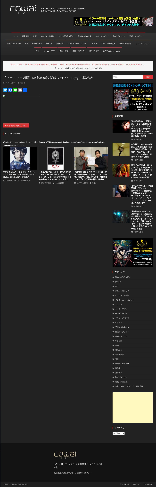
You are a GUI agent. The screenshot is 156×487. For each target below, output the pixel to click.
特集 (117, 359)
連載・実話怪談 (78, 51)
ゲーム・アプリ (50, 51)
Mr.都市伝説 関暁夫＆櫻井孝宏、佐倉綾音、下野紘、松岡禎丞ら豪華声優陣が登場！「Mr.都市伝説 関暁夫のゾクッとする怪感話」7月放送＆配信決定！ (17, 125)
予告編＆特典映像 (84, 36)
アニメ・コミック (142, 44)
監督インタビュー (136, 36)
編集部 (117, 368)
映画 (35, 36)
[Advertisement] (133, 407)
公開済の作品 (94, 51)
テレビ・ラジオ (125, 44)
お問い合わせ (148, 484)
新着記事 (25, 36)
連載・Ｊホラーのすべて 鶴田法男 (38, 44)
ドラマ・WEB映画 (108, 44)
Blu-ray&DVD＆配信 (66, 36)
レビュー (93, 44)
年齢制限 (118, 341)
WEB (38, 51)
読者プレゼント (119, 36)
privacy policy (136, 484)
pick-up (118, 282)
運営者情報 (125, 484)
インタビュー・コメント (76, 44)
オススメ (118, 304)
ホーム (15, 36)
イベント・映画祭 (47, 36)
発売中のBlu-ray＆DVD (111, 51)
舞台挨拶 (59, 44)
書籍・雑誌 (64, 51)
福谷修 (94, 183)
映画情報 (118, 350)
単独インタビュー (102, 36)
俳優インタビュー (14, 44)
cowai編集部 (24, 180)
